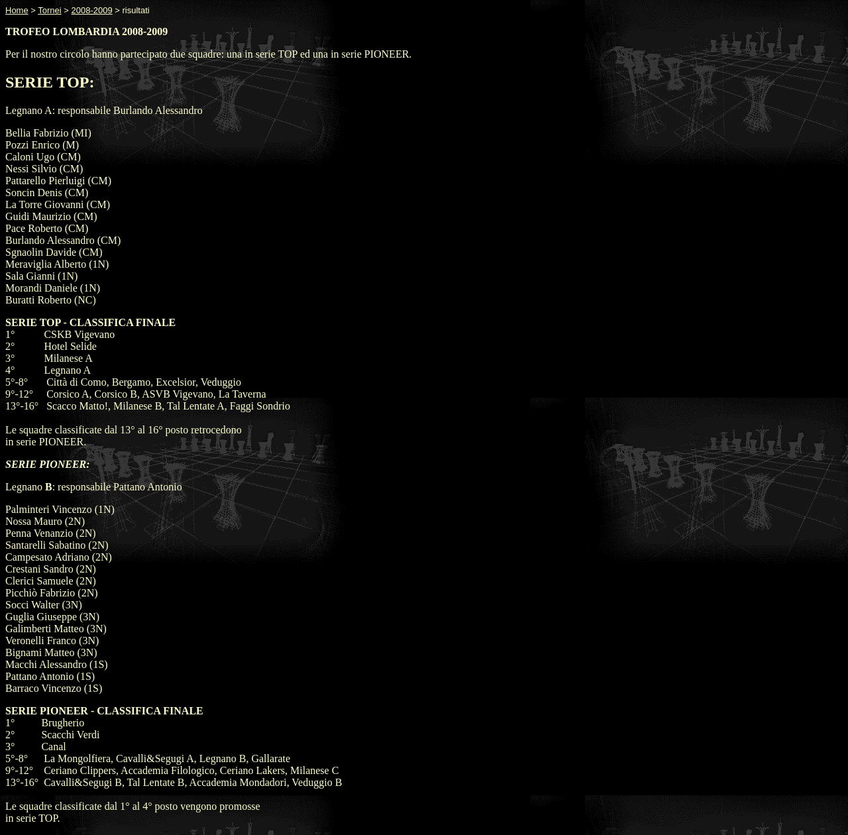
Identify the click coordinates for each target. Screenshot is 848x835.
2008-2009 (92, 10)
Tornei (49, 10)
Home (16, 10)
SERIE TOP (47, 82)
